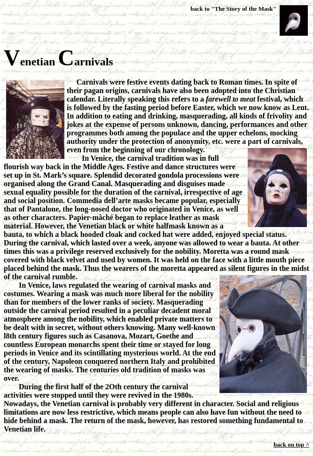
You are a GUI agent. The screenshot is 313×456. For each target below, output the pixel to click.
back (196, 8)
